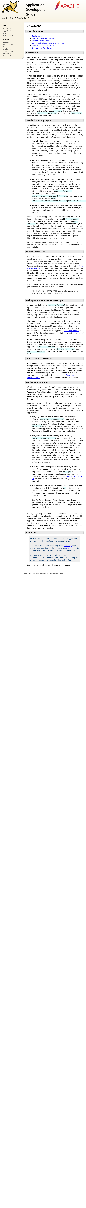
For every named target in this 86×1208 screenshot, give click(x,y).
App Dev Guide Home (11, 31)
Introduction (8, 44)
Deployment (8, 49)
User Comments (9, 35)
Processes (7, 53)
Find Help (68, 545)
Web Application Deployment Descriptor (49, 43)
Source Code (8, 51)
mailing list (71, 548)
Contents (6, 42)
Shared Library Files (40, 41)
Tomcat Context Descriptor (43, 45)
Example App (8, 56)
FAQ (4, 33)
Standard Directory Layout (43, 38)
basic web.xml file (71, 330)
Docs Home (7, 28)
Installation (7, 47)
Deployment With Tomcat (42, 48)
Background (37, 36)
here (69, 555)
